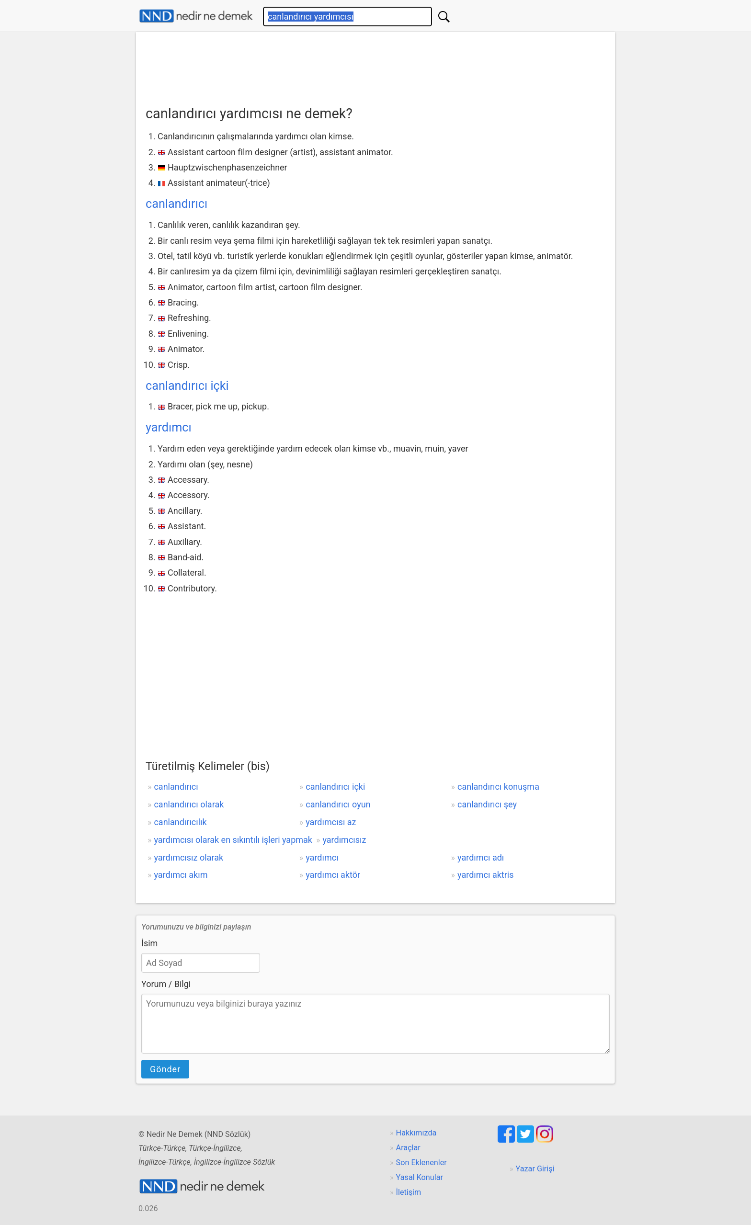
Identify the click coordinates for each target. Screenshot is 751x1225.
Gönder (165, 1069)
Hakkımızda (416, 1132)
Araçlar (408, 1147)
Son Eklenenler (421, 1162)
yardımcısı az (331, 822)
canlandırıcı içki (187, 386)
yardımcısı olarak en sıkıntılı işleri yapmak (233, 840)
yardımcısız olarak (188, 857)
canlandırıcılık (180, 822)
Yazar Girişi (535, 1168)
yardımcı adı (480, 857)
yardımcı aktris (485, 875)
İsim (149, 943)
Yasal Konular (419, 1177)
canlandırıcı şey (487, 804)
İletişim (408, 1192)
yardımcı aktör (333, 875)
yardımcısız (344, 840)
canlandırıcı (176, 204)
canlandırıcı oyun (338, 804)
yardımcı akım (180, 875)
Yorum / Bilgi (166, 984)
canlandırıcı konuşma (498, 787)
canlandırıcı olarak (189, 804)
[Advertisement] (375, 66)
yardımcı (169, 427)
